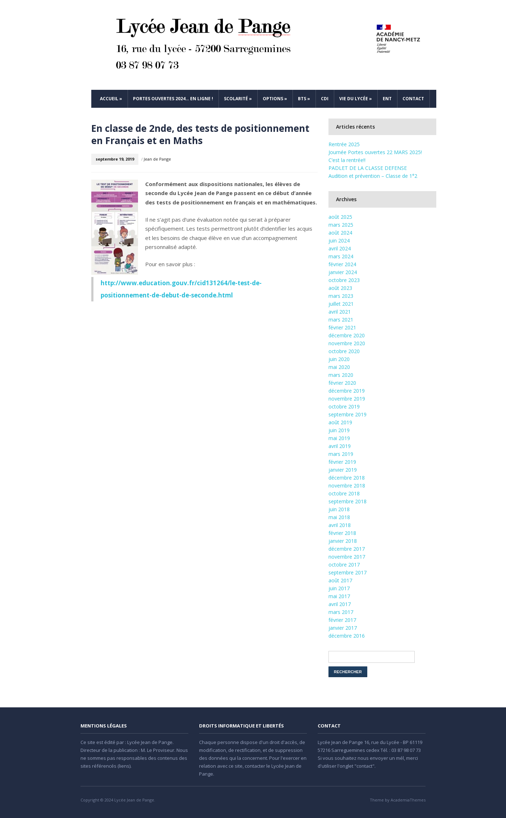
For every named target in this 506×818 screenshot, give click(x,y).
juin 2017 (339, 588)
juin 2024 (339, 240)
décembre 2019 (346, 390)
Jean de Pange (157, 159)
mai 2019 (339, 438)
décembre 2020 (346, 335)
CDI (324, 99)
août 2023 (340, 288)
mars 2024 (340, 256)
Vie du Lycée (355, 99)
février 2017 (342, 619)
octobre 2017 (344, 564)
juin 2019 (339, 430)
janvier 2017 (342, 627)
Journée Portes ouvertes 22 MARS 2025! (375, 152)
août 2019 (340, 422)
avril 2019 (339, 446)
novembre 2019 (346, 398)
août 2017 (340, 580)
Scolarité (238, 99)
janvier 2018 (342, 540)
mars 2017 (340, 612)
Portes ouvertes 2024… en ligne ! (173, 99)
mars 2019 (340, 453)
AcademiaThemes (408, 800)
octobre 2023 (344, 280)
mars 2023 (340, 295)
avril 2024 (339, 248)
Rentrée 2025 (344, 144)
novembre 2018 (346, 485)
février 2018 (342, 533)
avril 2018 (339, 525)
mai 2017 (339, 596)
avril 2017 (339, 604)
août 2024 (340, 232)
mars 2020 (340, 374)
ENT (387, 99)
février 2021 (342, 327)
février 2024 (342, 264)
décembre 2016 (346, 635)
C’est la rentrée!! (346, 160)
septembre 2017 (347, 572)
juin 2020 (339, 359)
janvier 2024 (342, 272)
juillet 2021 (341, 303)
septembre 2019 (347, 414)
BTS (304, 99)
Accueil (111, 99)
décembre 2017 (346, 548)
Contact (413, 99)
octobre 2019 (344, 406)
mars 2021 (340, 319)
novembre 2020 (346, 343)
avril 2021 (339, 311)
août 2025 (340, 216)
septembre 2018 (347, 501)
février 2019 (342, 461)
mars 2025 (340, 224)
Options (275, 99)
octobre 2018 (344, 493)
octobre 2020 (344, 351)
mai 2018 (339, 517)
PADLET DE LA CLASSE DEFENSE (367, 168)
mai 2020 (339, 367)
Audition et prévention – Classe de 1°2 (372, 175)
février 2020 (342, 382)
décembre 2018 (346, 477)
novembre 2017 (346, 556)
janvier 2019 (342, 469)
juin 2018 (339, 509)
